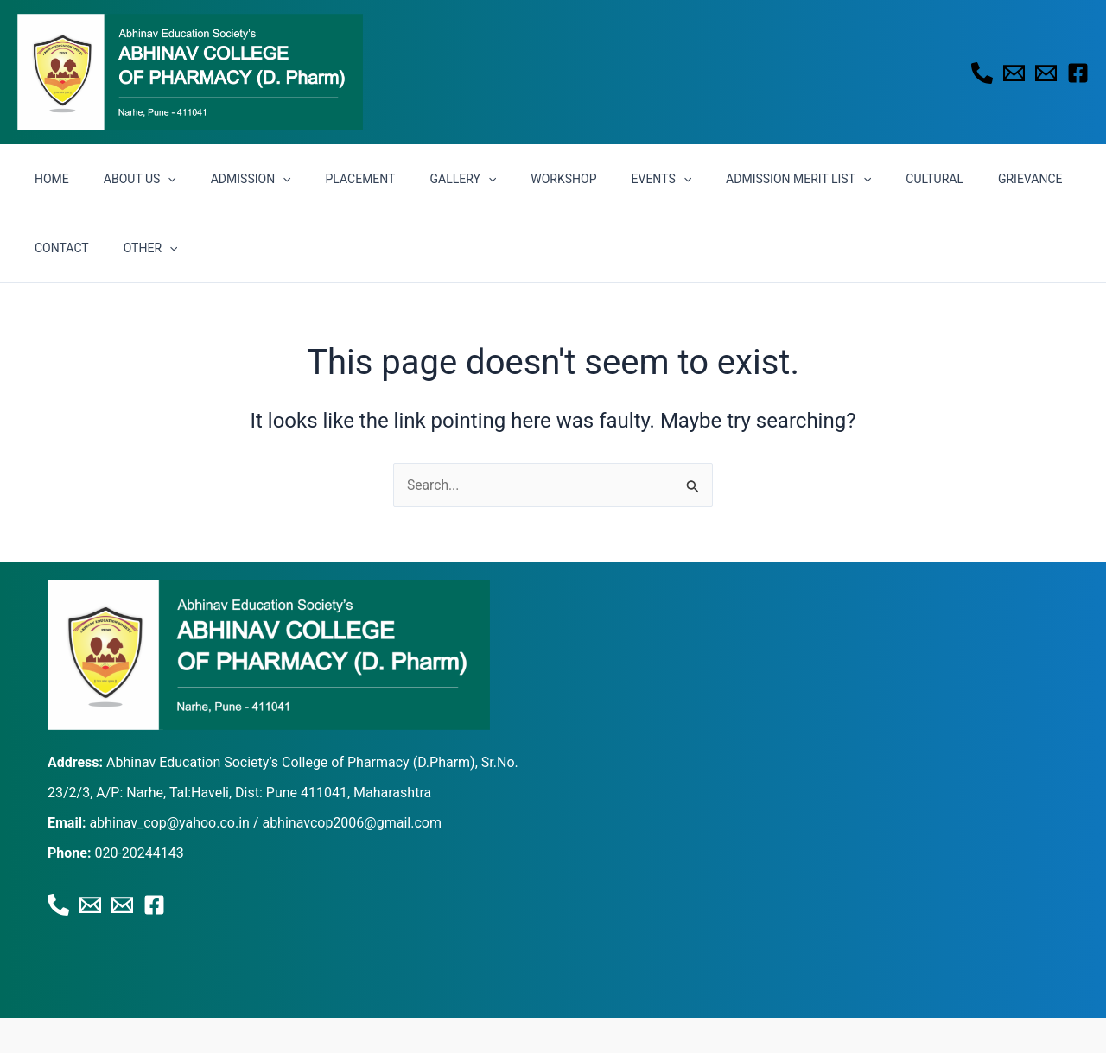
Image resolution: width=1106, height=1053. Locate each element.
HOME (46, 179)
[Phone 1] (982, 73)
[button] (152, 178)
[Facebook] (1078, 73)
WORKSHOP (506, 179)
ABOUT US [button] (124, 178)
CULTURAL (846, 179)
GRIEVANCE (931, 179)
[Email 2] (1046, 73)
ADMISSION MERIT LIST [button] (720, 178)
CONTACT (1015, 179)
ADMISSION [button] (225, 178)
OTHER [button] (56, 247)
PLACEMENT (324, 179)
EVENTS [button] (594, 178)
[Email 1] (1014, 73)
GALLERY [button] (416, 178)
